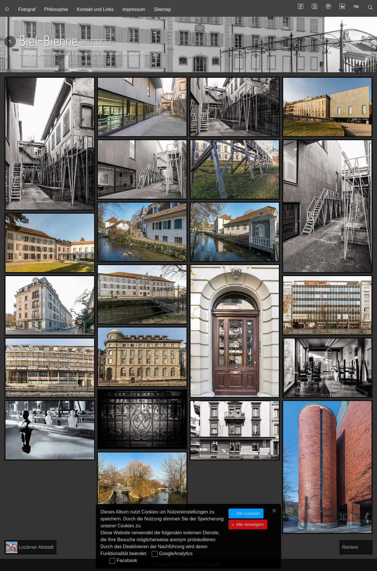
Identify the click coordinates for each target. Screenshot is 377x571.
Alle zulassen (247, 513)
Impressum (133, 9)
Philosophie (56, 9)
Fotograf (27, 9)
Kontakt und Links (95, 9)
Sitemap (162, 9)
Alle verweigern (249, 524)
